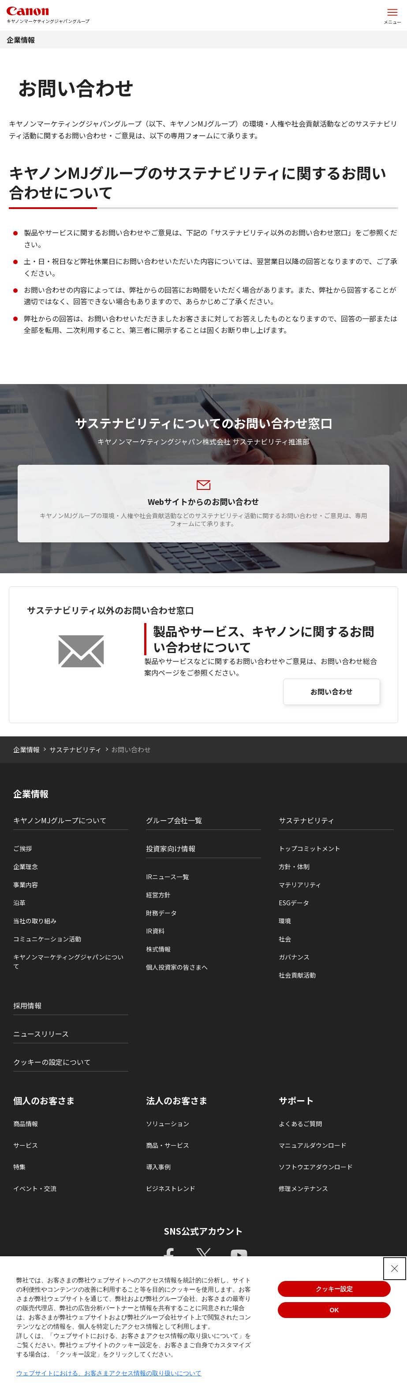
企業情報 (21, 39)
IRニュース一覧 (167, 876)
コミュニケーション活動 (47, 938)
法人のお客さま (177, 1100)
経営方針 (158, 894)
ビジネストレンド (170, 1188)
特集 (19, 1166)
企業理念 (25, 866)
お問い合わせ (331, 691)
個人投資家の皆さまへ (177, 967)
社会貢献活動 (297, 975)
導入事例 (158, 1166)
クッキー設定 (334, 1288)
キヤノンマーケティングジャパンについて (68, 961)
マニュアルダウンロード (313, 1145)
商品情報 (25, 1123)
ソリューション (167, 1123)
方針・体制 (294, 866)
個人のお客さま (44, 1100)
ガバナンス (294, 956)
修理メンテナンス (303, 1188)
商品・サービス (167, 1145)
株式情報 (158, 949)
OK (334, 1310)
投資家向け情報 (170, 848)
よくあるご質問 (300, 1123)
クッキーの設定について (52, 1062)
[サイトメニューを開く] (392, 15)
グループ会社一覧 (174, 820)
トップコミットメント (309, 848)
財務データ (161, 912)
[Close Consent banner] (394, 1268)
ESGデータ (294, 902)
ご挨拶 (22, 848)
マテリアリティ (300, 884)
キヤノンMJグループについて (60, 820)
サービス (25, 1145)
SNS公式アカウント (203, 1231)
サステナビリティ (75, 749)
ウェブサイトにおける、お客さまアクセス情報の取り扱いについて (109, 1373)
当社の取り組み (34, 920)
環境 (285, 920)
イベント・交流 (34, 1188)
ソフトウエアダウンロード (316, 1166)
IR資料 (155, 930)
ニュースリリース (41, 1033)
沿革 (19, 902)
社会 (285, 938)
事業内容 (25, 884)
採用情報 (27, 1005)
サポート (296, 1100)
